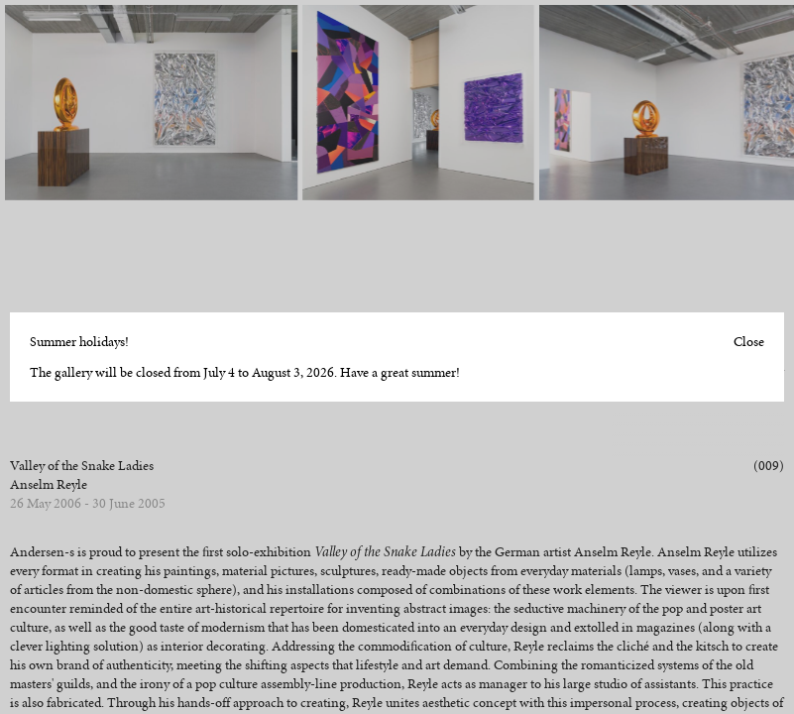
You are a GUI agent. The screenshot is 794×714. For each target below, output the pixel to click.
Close (749, 341)
